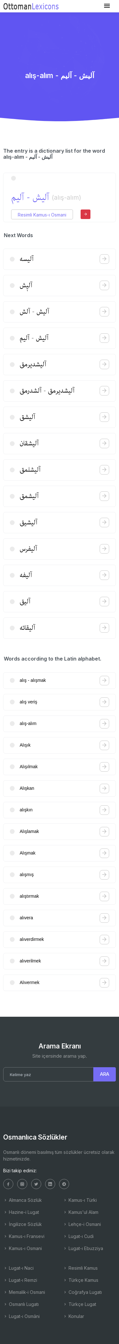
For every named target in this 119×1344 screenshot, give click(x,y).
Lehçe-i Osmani (82, 1224)
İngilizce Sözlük (22, 1224)
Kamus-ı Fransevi (23, 1236)
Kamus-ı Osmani (22, 1248)
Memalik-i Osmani (24, 1292)
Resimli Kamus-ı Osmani (42, 214)
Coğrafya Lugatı (82, 1292)
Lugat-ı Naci (18, 1268)
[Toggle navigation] (107, 6)
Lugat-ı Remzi (20, 1280)
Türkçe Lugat (79, 1304)
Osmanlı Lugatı (21, 1304)
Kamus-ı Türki (80, 1200)
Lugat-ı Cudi (78, 1236)
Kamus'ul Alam (80, 1212)
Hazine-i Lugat (21, 1212)
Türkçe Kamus (80, 1280)
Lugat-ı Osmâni (21, 1316)
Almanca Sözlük (22, 1200)
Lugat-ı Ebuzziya (83, 1248)
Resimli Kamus (80, 1268)
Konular (73, 1316)
